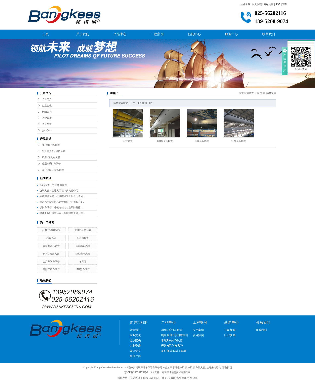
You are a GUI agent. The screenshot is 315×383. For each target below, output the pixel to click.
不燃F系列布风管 (51, 157)
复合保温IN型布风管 (53, 169)
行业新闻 (229, 335)
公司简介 (47, 99)
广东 (167, 377)
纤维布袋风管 (238, 141)
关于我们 (82, 34)
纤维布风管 (181, 367)
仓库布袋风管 (201, 141)
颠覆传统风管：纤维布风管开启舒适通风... (62, 196)
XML (284, 4)
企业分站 (245, 4)
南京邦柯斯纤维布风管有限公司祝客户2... (62, 201)
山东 (151, 377)
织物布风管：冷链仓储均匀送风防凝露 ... (61, 207)
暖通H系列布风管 (51, 163)
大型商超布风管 (51, 245)
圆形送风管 (83, 238)
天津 (173, 377)
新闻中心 (194, 34)
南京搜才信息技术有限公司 (176, 372)
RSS (277, 4)
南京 (145, 377)
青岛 (184, 377)
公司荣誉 (47, 124)
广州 (162, 377)
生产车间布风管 (51, 261)
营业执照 (227, 367)
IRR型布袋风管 (51, 253)
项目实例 (198, 335)
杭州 (178, 377)
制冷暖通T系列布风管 (53, 151)
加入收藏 (257, 4)
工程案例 (157, 34)
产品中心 (120, 34)
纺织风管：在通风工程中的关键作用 (59, 190)
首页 (45, 34)
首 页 (259, 93)
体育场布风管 (83, 245)
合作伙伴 (47, 130)
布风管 (82, 261)
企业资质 (47, 118)
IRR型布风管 (83, 269)
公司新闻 (229, 330)
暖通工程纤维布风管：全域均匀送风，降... (62, 213)
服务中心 (231, 34)
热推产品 (122, 377)
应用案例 (198, 330)
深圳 (156, 377)
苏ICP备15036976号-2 (136, 372)
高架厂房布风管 (51, 269)
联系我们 (268, 34)
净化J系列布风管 (51, 145)
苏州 (189, 377)
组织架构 (47, 111)
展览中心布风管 (82, 230)
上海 (195, 377)
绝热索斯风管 (83, 253)
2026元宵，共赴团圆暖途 (53, 185)
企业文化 (47, 105)
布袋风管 (51, 238)
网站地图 (268, 4)
